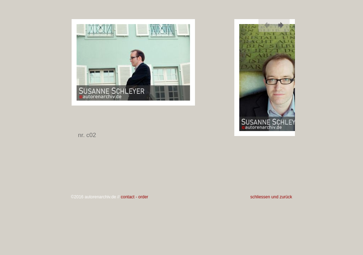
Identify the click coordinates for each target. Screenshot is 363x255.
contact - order (134, 196)
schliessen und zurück (271, 196)
